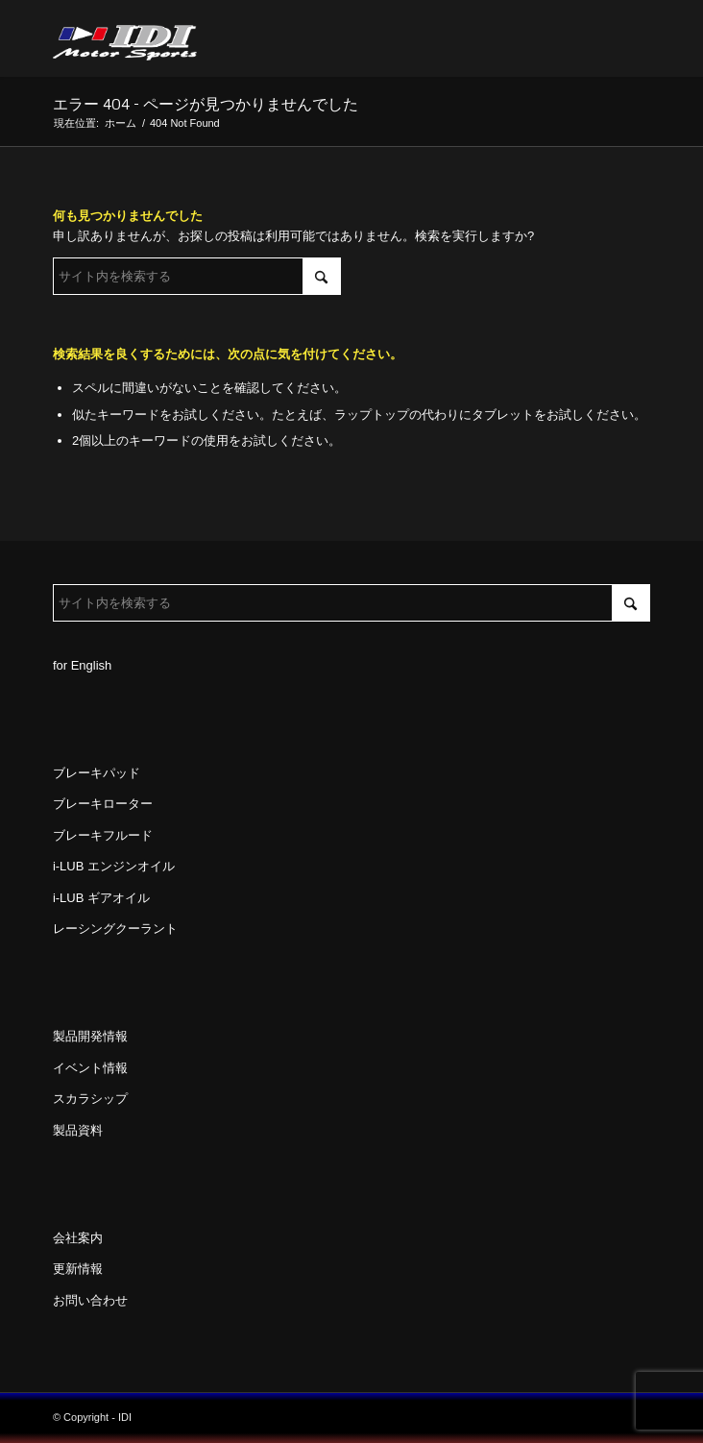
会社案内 (78, 1238)
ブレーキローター (103, 803)
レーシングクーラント (115, 928)
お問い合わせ (90, 1300)
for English (82, 665)
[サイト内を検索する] (197, 276)
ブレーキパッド (96, 773)
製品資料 (78, 1130)
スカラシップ (90, 1098)
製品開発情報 (90, 1036)
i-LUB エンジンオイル (114, 866)
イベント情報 (90, 1068)
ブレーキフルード (103, 835)
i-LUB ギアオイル (101, 898)
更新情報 (78, 1268)
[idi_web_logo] (292, 38)
